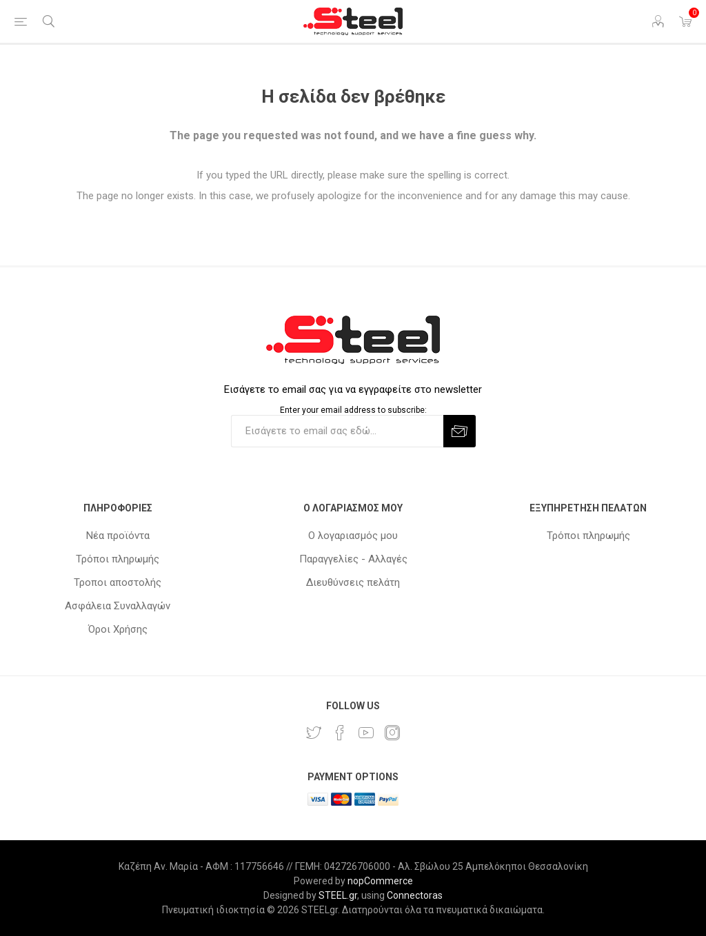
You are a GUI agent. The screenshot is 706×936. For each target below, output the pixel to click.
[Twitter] (314, 733)
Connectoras (415, 895)
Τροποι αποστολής (117, 582)
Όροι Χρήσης (118, 629)
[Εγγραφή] (337, 431)
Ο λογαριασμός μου (353, 535)
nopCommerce (380, 880)
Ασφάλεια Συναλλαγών (117, 606)
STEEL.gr (338, 895)
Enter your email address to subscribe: (353, 410)
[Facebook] (340, 733)
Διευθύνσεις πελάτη (353, 582)
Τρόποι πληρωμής (117, 559)
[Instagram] (392, 733)
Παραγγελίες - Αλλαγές (353, 559)
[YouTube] (366, 733)
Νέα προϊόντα (118, 535)
